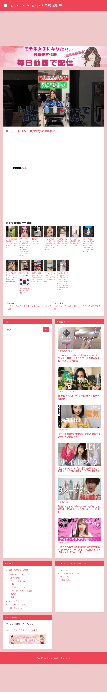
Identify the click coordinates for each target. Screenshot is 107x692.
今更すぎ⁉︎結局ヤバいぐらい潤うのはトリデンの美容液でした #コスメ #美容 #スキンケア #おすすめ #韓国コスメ (88, 245)
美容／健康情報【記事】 (18, 570)
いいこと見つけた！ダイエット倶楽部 (21, 630)
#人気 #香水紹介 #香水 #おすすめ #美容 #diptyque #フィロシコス (62, 242)
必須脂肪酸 (15, 577)
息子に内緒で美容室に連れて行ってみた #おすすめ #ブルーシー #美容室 (11, 243)
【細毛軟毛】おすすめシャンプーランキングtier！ (37, 241)
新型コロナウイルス (18, 574)
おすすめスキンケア (16, 604)
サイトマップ (66, 576)
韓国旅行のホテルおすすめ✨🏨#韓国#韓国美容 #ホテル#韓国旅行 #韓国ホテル (24, 283)
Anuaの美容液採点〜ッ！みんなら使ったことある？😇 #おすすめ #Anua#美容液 (11, 277)
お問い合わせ (66, 580)
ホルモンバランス (17, 587)
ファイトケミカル (17, 581)
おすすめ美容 (14, 601)
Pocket (25, 168)
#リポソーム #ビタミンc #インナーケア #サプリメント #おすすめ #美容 (49, 277)
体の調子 (14, 594)
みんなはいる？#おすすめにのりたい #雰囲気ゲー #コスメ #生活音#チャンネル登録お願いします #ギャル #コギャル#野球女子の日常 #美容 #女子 (62, 281)
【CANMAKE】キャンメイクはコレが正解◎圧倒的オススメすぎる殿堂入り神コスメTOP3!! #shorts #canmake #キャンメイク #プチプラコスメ (24, 247)
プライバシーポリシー (69, 573)
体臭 (12, 597)
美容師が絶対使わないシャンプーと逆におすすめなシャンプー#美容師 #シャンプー (37, 277)
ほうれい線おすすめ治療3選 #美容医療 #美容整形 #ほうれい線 (75, 242)
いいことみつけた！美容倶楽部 (37, 5)
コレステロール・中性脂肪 (21, 590)
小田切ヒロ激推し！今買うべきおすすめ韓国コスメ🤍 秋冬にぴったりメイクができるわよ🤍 (49, 244)
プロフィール (66, 570)
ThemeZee (65, 658)
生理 (12, 584)
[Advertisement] (53, 28)
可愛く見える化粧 (15, 608)
